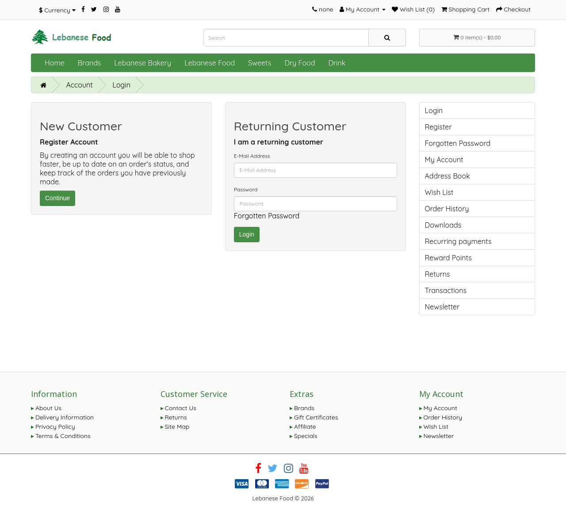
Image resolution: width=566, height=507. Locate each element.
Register (438, 126)
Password (246, 189)
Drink (336, 62)
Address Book (447, 176)
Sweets (259, 62)
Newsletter (442, 306)
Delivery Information (64, 417)
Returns (437, 274)
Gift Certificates (316, 417)
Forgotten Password (267, 215)
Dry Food (299, 62)
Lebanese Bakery (142, 62)
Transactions (446, 290)
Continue (57, 198)
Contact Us (180, 408)
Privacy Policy (55, 427)
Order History (447, 208)
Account (79, 84)
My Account (444, 159)
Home (55, 62)
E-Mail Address (252, 155)
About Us (48, 408)
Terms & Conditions (63, 436)
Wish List (439, 192)
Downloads (443, 225)
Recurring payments (458, 241)
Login (121, 84)
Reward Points (448, 257)
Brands (89, 62)
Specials (305, 436)
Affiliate (305, 427)
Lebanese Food (209, 62)
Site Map (177, 427)
